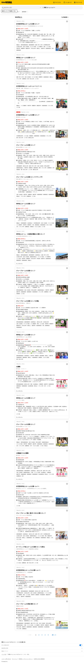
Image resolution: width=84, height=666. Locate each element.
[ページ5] (48, 635)
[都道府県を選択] (21, 7)
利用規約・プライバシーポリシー (26, 658)
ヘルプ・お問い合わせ (6, 658)
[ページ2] (39, 635)
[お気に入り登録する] (67, 21)
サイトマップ (15, 658)
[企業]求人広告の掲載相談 (39, 658)
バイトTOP (4, 654)
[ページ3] (42, 635)
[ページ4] (45, 635)
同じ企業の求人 (19, 263)
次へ (53, 635)
